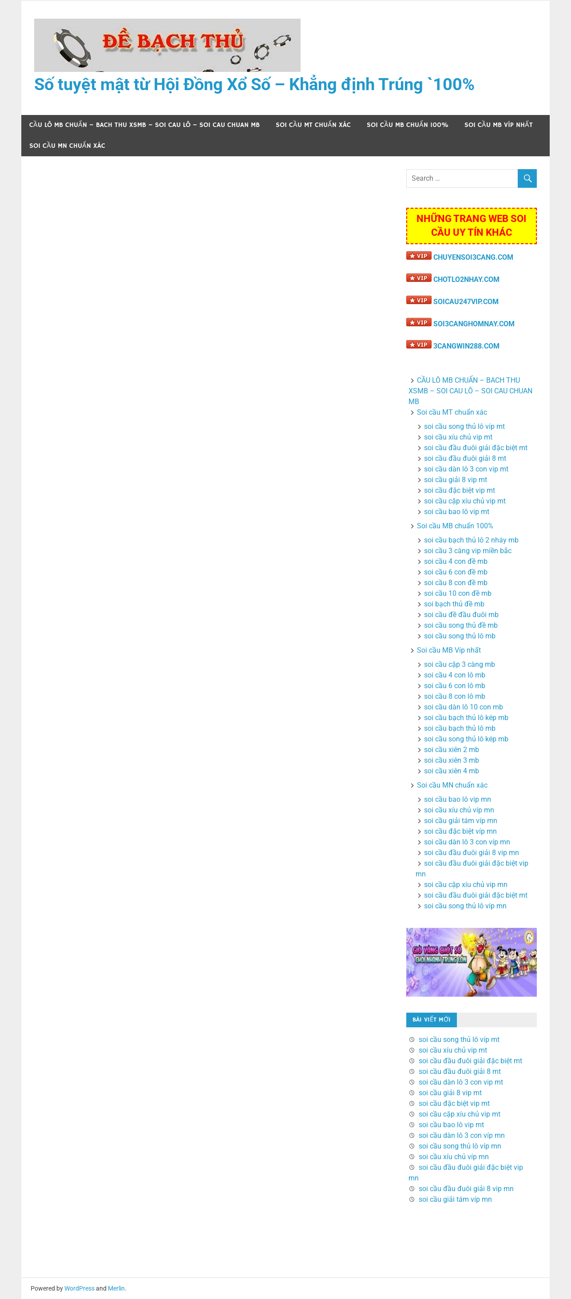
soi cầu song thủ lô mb (460, 636)
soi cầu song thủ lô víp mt (464, 426)
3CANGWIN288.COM (466, 346)
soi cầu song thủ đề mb (461, 625)
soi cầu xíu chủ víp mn (459, 810)
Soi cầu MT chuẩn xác (313, 125)
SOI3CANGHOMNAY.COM (474, 324)
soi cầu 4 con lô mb (454, 675)
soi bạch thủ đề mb (454, 604)
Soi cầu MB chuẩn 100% (407, 125)
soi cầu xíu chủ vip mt (458, 437)
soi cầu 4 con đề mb (456, 561)
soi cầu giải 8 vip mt (455, 479)
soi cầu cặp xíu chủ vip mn (466, 884)
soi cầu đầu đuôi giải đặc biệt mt (475, 448)
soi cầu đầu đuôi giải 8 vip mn (471, 852)
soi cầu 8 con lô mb (454, 696)
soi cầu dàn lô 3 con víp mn (467, 842)
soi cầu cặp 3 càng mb (459, 664)
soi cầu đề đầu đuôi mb (461, 614)
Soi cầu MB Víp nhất (498, 125)
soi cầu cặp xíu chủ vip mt (465, 501)
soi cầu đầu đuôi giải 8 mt (465, 458)
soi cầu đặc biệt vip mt (459, 490)
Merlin (116, 1288)
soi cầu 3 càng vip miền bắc (468, 551)
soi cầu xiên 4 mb (451, 771)
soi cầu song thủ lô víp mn (465, 906)
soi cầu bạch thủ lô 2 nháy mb (471, 540)
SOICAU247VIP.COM (466, 301)
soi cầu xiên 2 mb (451, 749)
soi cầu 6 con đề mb (456, 572)
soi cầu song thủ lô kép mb (466, 739)
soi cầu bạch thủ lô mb (460, 728)
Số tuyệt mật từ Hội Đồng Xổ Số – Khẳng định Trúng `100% (254, 84)
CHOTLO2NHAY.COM (466, 279)
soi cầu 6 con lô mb (454, 685)
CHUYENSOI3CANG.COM (473, 257)
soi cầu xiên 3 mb (451, 760)
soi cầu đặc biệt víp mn (460, 831)
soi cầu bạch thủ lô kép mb (466, 717)
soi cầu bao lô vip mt (456, 511)
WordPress (79, 1288)
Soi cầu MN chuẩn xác (67, 146)
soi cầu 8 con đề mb (456, 582)
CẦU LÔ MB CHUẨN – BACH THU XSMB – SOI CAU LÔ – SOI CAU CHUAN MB (144, 125)
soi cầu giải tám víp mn (460, 820)
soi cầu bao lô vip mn (457, 799)
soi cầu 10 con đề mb (458, 593)
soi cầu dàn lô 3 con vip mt (466, 469)
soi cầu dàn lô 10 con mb (463, 707)
